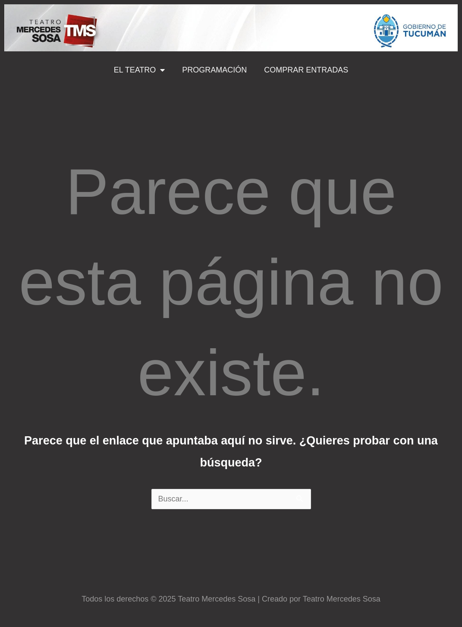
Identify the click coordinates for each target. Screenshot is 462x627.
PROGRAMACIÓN (214, 70)
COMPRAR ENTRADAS (306, 70)
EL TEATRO (139, 70)
